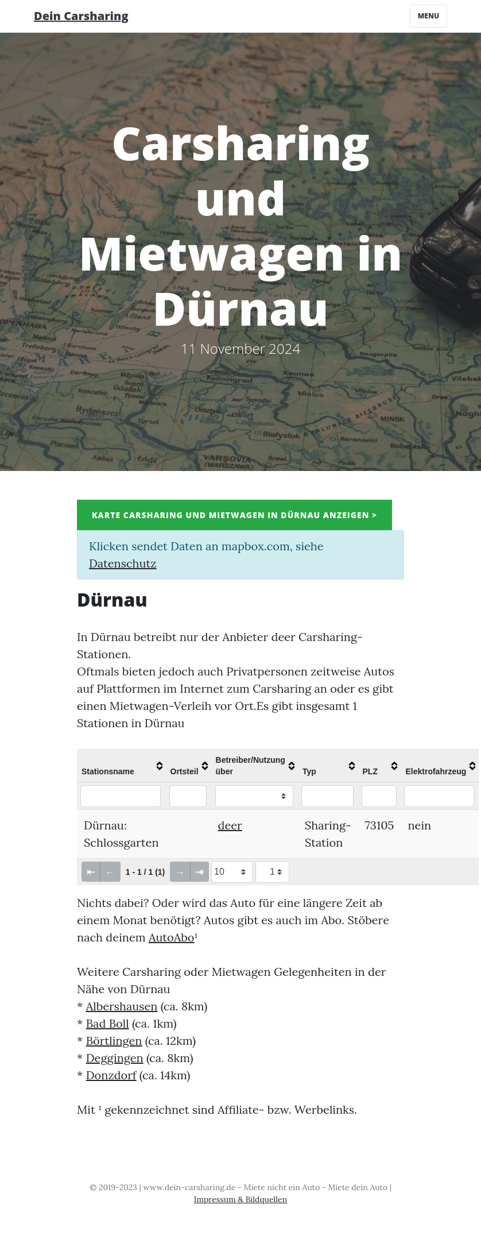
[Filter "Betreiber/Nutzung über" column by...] (254, 796)
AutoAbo (172, 937)
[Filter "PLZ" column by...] (379, 796)
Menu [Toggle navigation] (428, 16)
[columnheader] (121, 765)
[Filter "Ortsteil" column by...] (188, 796)
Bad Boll (107, 1023)
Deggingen (114, 1058)
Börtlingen (114, 1040)
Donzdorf (111, 1075)
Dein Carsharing (81, 16)
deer (230, 825)
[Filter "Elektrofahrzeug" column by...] (439, 796)
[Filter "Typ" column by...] (327, 796)
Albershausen (122, 1006)
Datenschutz (122, 563)
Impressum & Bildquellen (240, 1199)
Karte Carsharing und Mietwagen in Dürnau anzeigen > (234, 514)
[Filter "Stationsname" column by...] (120, 796)
